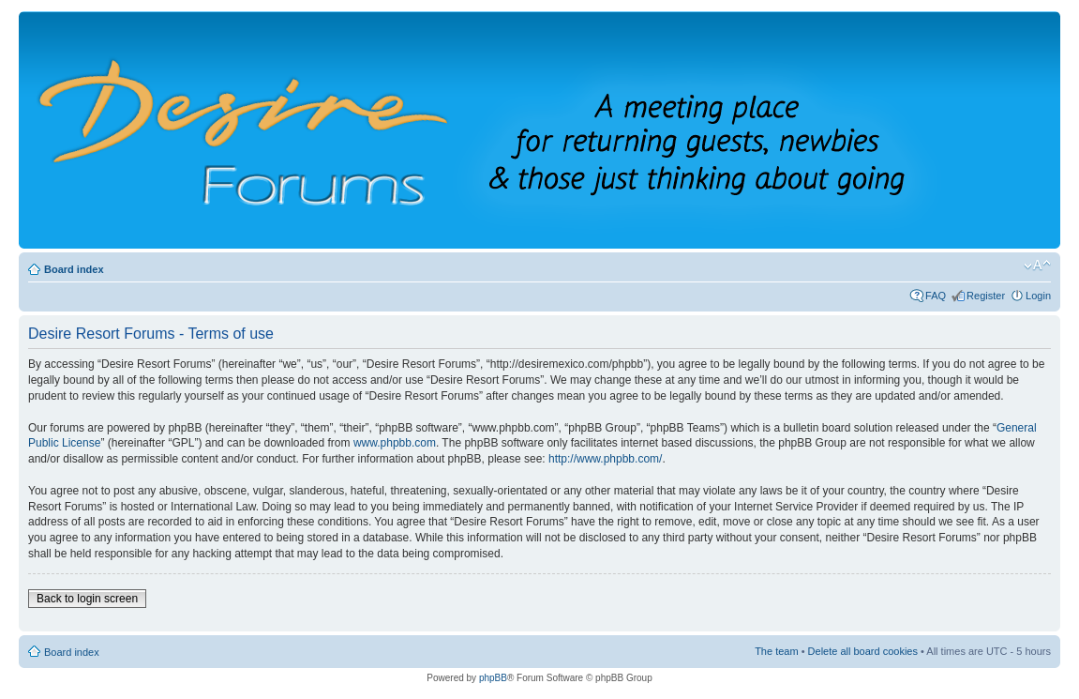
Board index (74, 269)
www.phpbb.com (394, 442)
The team (776, 651)
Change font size (1037, 265)
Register (986, 295)
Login (1038, 295)
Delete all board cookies (863, 651)
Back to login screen (87, 598)
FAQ (935, 295)
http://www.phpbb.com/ (605, 458)
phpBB (493, 678)
